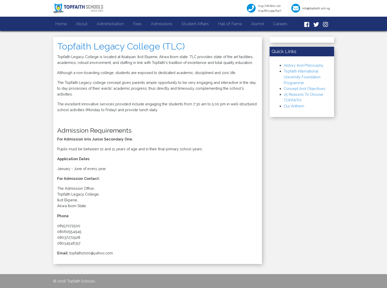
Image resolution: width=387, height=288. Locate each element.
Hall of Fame (230, 23)
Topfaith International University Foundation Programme (302, 77)
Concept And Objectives (304, 88)
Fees (137, 23)
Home (62, 23)
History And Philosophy (303, 65)
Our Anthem (294, 106)
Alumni (257, 23)
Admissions (161, 23)
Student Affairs (195, 23)
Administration (110, 23)
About (82, 23)
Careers (280, 23)
